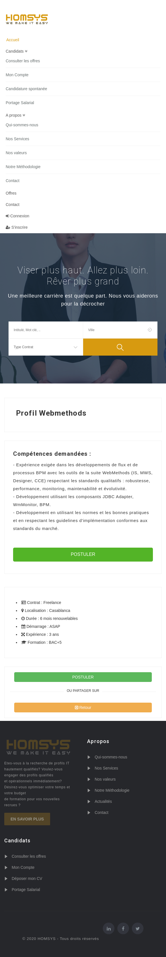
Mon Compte (17, 75)
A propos (15, 115)
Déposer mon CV (27, 878)
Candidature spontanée (26, 88)
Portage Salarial (20, 102)
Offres (11, 193)
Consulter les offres (23, 61)
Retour (83, 707)
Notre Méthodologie (23, 166)
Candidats (16, 51)
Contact (12, 180)
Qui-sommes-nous (22, 125)
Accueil (12, 40)
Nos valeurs (16, 152)
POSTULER (83, 554)
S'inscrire (17, 227)
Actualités (103, 801)
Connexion (17, 216)
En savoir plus (27, 819)
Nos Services (17, 139)
